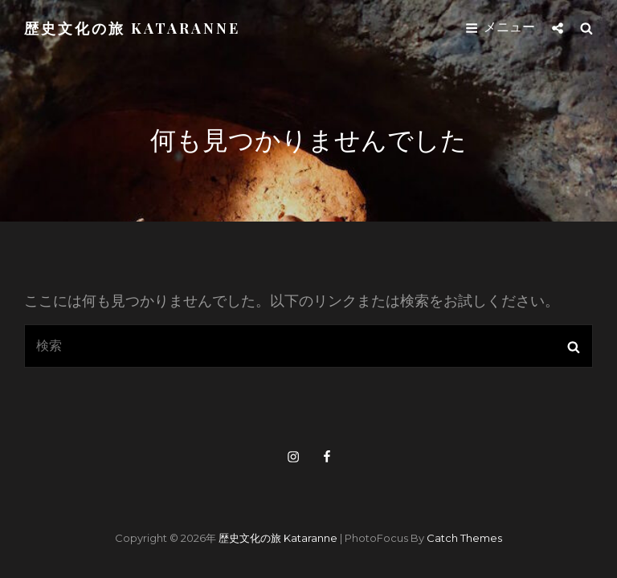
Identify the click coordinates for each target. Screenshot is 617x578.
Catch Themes (464, 537)
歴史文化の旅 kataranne (132, 28)
